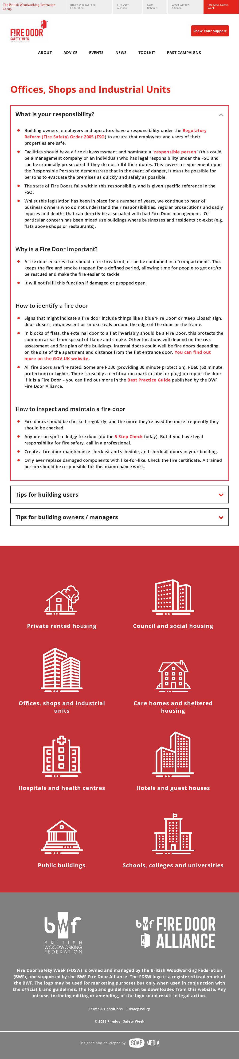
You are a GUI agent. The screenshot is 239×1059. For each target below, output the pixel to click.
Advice (70, 52)
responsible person (175, 152)
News (121, 52)
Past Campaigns (184, 52)
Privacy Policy (138, 1009)
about (45, 52)
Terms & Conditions (106, 1009)
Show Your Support (210, 31)
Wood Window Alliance (180, 6)
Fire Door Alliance (123, 6)
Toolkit (146, 52)
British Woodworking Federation (83, 6)
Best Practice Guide (149, 380)
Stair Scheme (152, 6)
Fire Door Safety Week (218, 6)
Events (96, 52)
